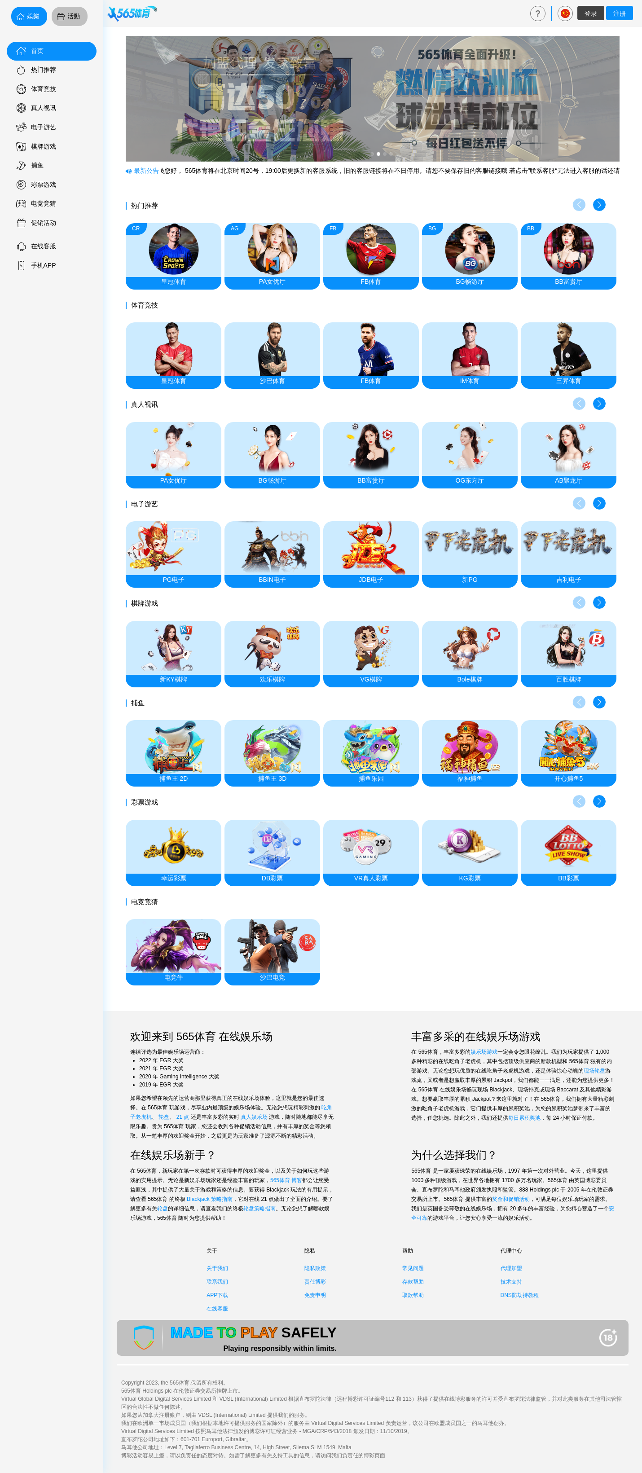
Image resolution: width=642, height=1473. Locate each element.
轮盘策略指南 (259, 1208)
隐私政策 (315, 1268)
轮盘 (163, 1117)
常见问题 (413, 1268)
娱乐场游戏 (484, 1052)
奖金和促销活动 (511, 1199)
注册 (619, 13)
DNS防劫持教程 (520, 1295)
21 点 (182, 1117)
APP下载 (217, 1295)
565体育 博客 (286, 1180)
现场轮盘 (594, 1071)
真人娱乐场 (254, 1117)
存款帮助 (413, 1282)
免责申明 (315, 1295)
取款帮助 (413, 1295)
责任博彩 (315, 1282)
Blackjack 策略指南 (210, 1199)
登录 (591, 13)
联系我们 (217, 1282)
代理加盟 (511, 1268)
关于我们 (217, 1268)
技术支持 (511, 1282)
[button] (599, 204)
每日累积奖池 (524, 1118)
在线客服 (217, 1309)
